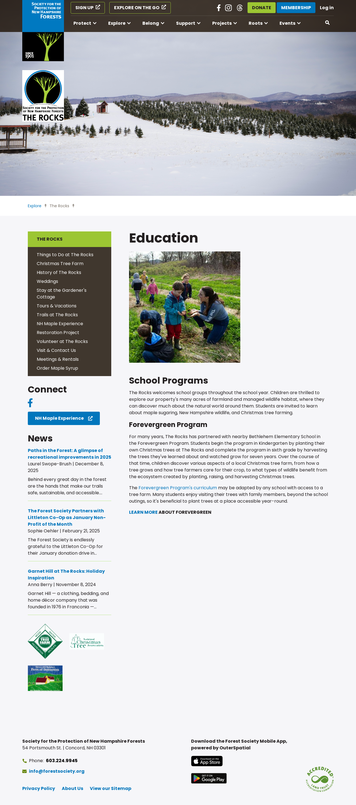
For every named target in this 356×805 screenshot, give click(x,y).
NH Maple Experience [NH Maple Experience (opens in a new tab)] (59, 418)
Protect (82, 23)
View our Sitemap (110, 788)
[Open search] (328, 23)
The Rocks (59, 206)
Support (185, 23)
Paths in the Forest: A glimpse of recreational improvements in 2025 (69, 453)
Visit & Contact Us (56, 350)
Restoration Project (58, 332)
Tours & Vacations (56, 306)
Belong (150, 23)
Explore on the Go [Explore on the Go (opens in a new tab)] (136, 7)
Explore (116, 23)
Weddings (47, 281)
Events (287, 23)
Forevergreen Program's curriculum (178, 488)
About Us (72, 788)
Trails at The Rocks (57, 315)
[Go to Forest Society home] (43, 30)
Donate (261, 7)
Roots (256, 23)
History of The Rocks (59, 272)
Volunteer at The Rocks (62, 341)
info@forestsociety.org (57, 771)
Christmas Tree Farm (60, 263)
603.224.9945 (62, 760)
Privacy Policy (38, 788)
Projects (222, 23)
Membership (296, 7)
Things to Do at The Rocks (65, 254)
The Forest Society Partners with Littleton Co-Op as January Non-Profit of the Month (67, 517)
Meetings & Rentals (58, 359)
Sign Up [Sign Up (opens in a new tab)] (84, 7)
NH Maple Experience (60, 323)
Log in (327, 7)
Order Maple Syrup (57, 368)
